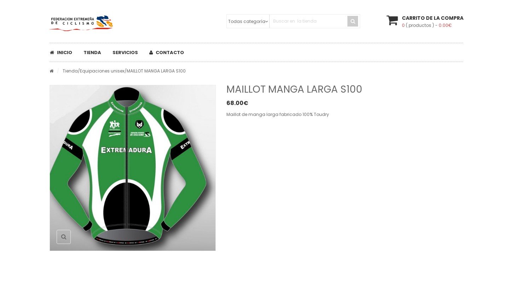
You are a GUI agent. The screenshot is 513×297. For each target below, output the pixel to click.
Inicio (61, 52)
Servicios (125, 52)
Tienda (92, 52)
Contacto (166, 52)
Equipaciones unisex (102, 71)
